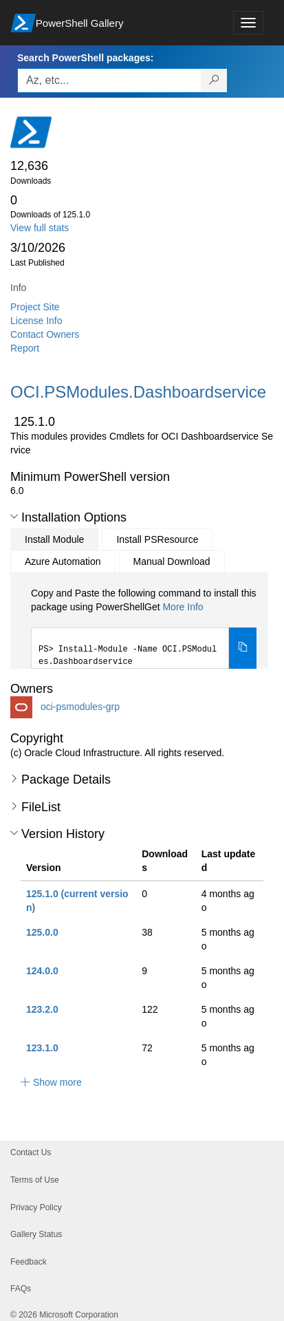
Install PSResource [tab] (157, 539)
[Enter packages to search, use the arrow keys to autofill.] (109, 80)
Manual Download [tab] (171, 561)
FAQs (20, 1288)
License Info (36, 320)
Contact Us (30, 1152)
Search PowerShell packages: (85, 57)
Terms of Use (34, 1180)
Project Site (35, 306)
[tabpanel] (143, 627)
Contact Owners (44, 334)
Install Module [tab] (54, 539)
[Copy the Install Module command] (242, 648)
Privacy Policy (36, 1207)
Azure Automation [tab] (63, 561)
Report (24, 348)
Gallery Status (36, 1234)
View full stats (39, 227)
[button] (14, 517)
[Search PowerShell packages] (214, 80)
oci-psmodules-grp (80, 706)
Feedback (28, 1262)
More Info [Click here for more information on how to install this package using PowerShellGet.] (182, 606)
